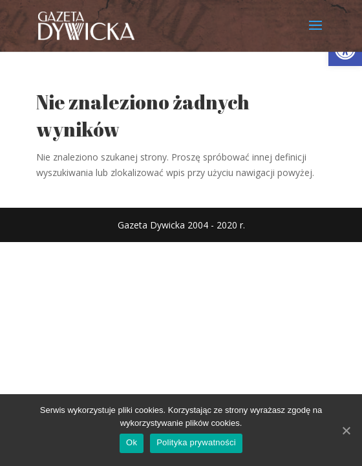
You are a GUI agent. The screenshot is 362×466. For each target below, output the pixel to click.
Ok (131, 442)
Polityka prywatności (196, 442)
